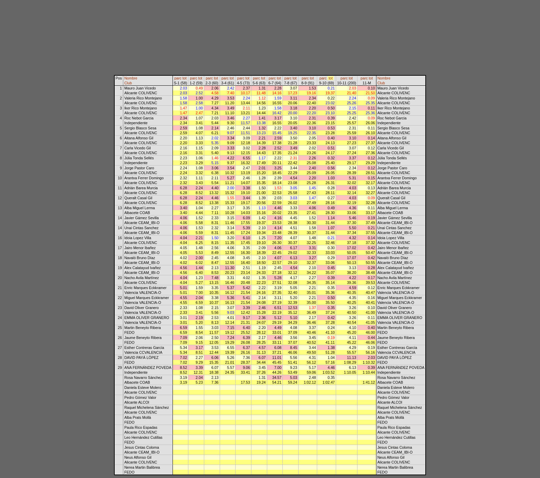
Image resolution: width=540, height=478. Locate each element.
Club (128, 83)
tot (185, 78)
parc (177, 78)
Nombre (130, 78)
